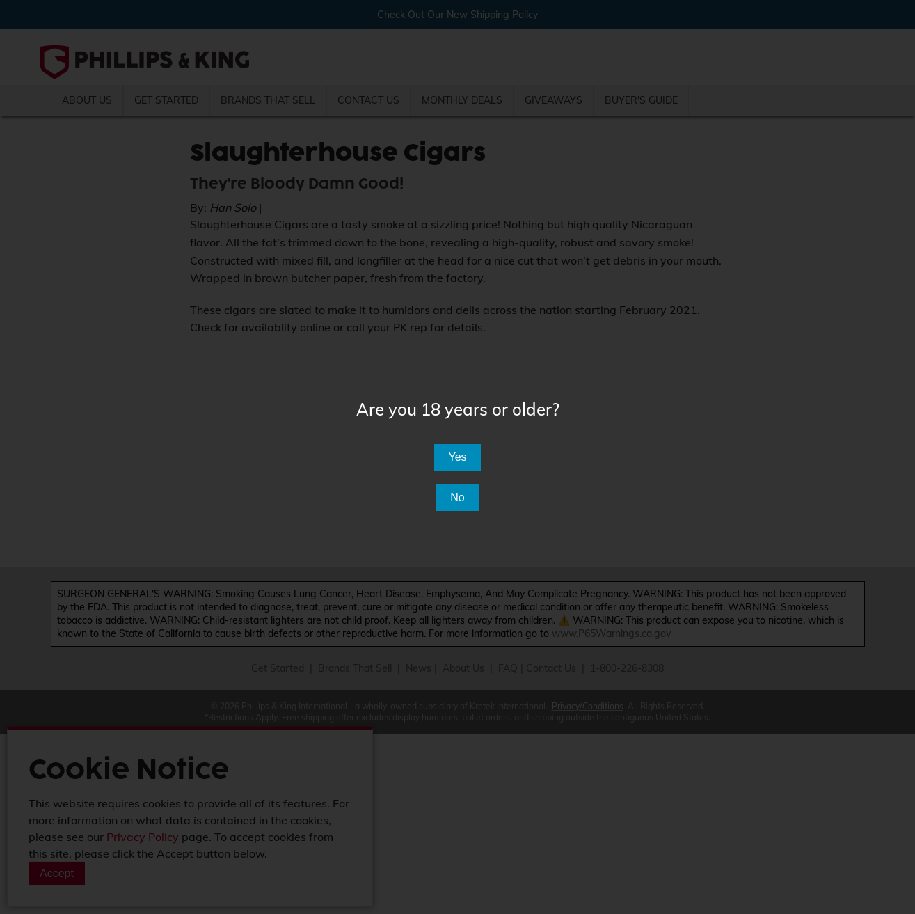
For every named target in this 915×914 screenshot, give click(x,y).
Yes (457, 457)
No (457, 497)
